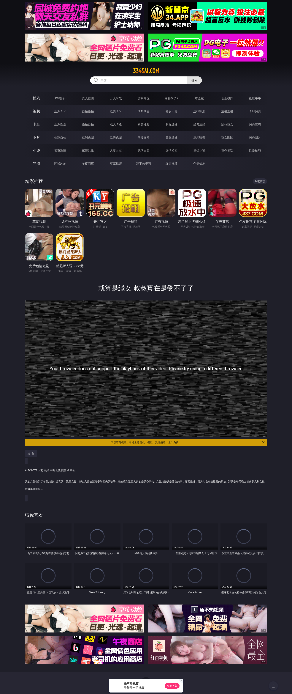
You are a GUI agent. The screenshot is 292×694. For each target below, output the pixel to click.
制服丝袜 (171, 124)
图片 (36, 137)
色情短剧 (199, 163)
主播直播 (227, 111)
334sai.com (146, 71)
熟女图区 (227, 137)
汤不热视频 (143, 163)
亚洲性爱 (60, 124)
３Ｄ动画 (144, 111)
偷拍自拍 (88, 124)
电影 (36, 124)
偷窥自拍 (60, 137)
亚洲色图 (88, 137)
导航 (36, 163)
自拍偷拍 (88, 111)
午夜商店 (88, 163)
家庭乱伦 (88, 150)
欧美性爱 (144, 124)
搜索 (194, 80)
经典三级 (199, 124)
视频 (36, 111)
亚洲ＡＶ (60, 111)
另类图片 (255, 137)
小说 (36, 150)
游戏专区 (144, 98)
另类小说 (199, 150)
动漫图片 (144, 137)
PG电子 (60, 98)
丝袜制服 (199, 111)
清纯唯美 (199, 137)
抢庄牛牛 (255, 98)
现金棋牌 (227, 98)
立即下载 (172, 685)
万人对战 (116, 98)
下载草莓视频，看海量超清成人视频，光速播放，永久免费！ (188, 442)
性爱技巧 (255, 150)
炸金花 (199, 98)
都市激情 (60, 150)
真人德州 (88, 98)
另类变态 (255, 124)
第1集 (31, 453)
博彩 (36, 98)
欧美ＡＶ (116, 111)
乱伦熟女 (227, 124)
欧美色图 (116, 137)
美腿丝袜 (171, 137)
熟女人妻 (171, 111)
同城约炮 (60, 163)
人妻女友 (116, 150)
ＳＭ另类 (255, 111)
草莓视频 (116, 163)
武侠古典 (144, 150)
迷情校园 (171, 150)
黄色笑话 (227, 150)
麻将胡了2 (171, 98)
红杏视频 (171, 163)
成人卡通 (116, 124)
